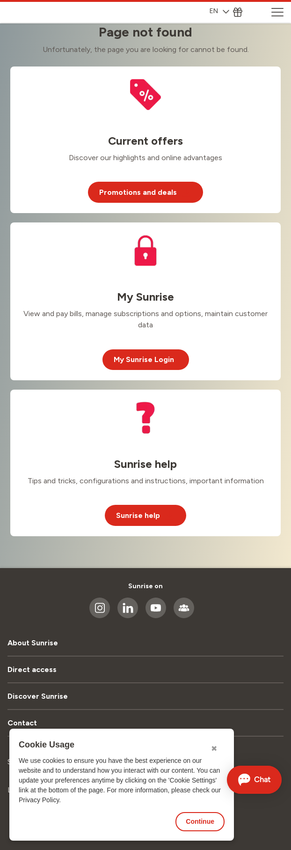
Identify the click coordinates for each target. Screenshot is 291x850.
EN (219, 11)
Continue (200, 821)
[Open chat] (254, 780)
